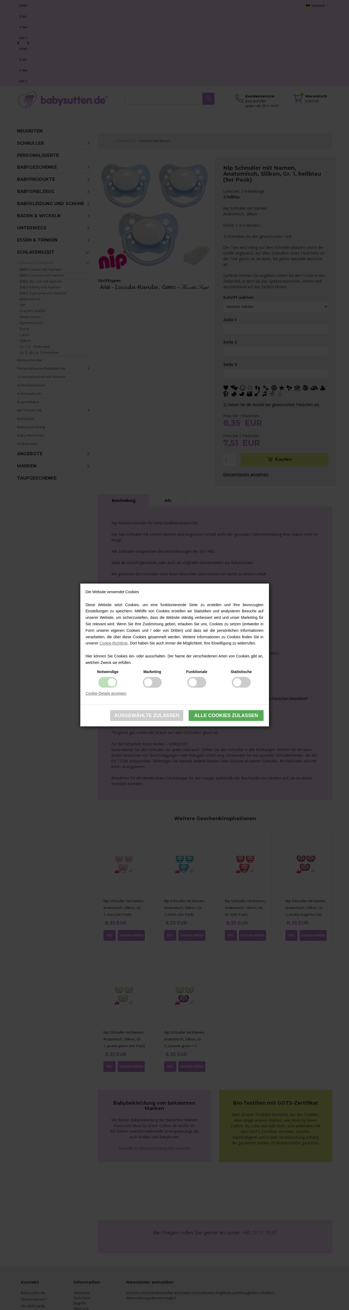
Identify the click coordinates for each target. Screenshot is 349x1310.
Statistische (241, 672)
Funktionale (197, 672)
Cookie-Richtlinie (113, 643)
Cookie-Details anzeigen (106, 693)
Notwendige (107, 672)
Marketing (152, 672)
